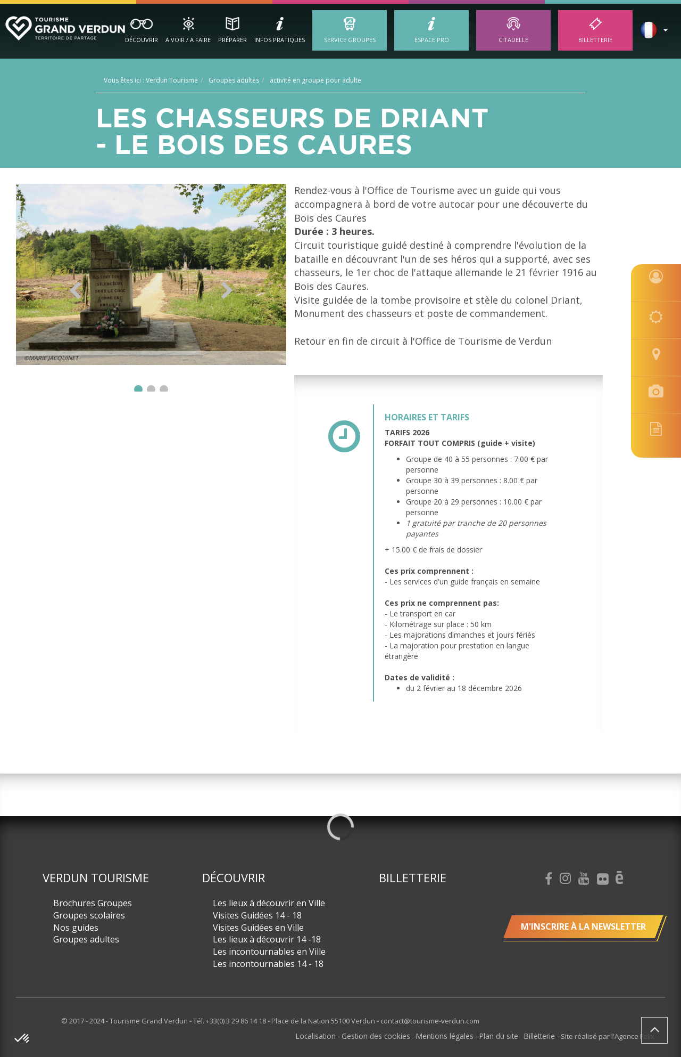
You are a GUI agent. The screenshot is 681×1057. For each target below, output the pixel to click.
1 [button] (138, 389)
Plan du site (501, 1035)
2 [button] (151, 389)
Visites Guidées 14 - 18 (257, 915)
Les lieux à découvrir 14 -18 (267, 939)
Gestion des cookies (384, 1035)
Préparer (232, 40)
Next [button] (227, 290)
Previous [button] (75, 290)
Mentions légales (449, 1035)
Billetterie (595, 40)
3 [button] (164, 389)
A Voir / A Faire (188, 40)
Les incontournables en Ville (269, 951)
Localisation (326, 1035)
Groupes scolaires (89, 915)
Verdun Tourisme (96, 877)
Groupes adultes (86, 939)
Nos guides (75, 927)
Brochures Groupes (92, 903)
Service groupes (350, 40)
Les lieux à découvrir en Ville (269, 903)
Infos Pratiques (279, 40)
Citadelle (513, 40)
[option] (151, 274)
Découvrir (141, 40)
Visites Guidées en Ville (258, 927)
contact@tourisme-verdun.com (429, 1021)
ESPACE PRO (431, 40)
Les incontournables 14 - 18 (268, 964)
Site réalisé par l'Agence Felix (607, 1035)
